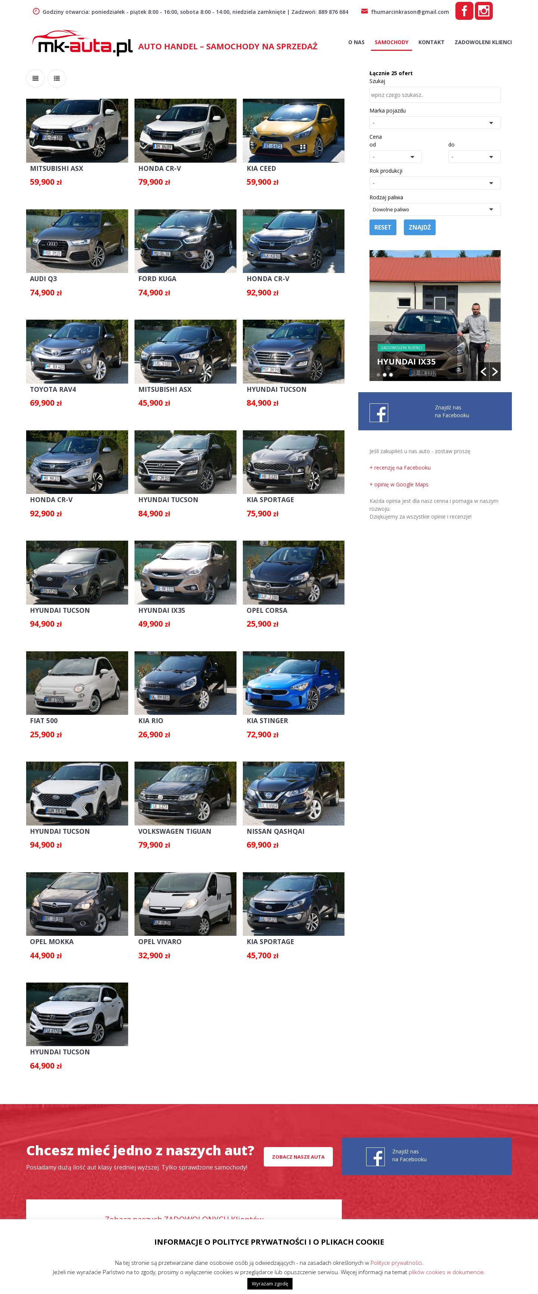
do (451, 144)
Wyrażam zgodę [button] (270, 1283)
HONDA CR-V (155, 167)
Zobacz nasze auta (298, 1146)
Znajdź (420, 227)
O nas (356, 42)
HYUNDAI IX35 (157, 604)
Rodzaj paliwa (386, 197)
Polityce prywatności (396, 1262)
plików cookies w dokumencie (446, 1272)
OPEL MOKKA (49, 932)
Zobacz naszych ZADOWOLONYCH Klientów (184, 1210)
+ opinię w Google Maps (399, 484)
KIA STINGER (261, 713)
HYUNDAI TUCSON (270, 385)
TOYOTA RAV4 (51, 385)
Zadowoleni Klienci (483, 42)
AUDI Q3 (42, 276)
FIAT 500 (42, 713)
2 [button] (384, 374)
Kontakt (431, 42)
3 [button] (391, 374)
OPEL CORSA (261, 604)
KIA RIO (147, 713)
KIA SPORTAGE (264, 495)
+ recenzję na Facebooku (400, 467)
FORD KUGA (153, 276)
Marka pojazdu (388, 110)
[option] (435, 315)
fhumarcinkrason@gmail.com (405, 11)
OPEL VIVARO (155, 932)
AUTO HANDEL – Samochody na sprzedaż (228, 46)
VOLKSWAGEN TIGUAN (169, 823)
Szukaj (377, 80)
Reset (383, 227)
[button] (435, 122)
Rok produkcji (386, 170)
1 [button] (378, 374)
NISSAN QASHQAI (268, 823)
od (373, 144)
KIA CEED (255, 167)
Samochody (391, 42)
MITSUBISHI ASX (54, 167)
